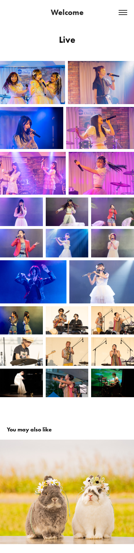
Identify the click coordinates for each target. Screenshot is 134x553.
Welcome (67, 12)
